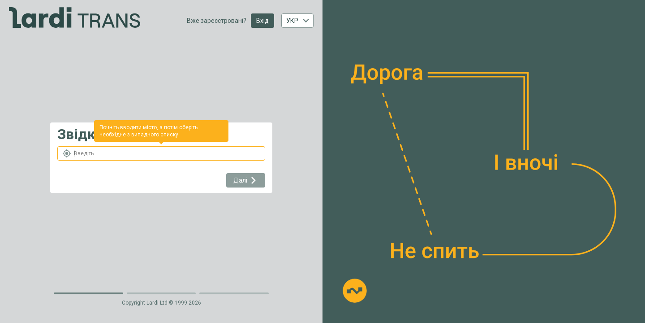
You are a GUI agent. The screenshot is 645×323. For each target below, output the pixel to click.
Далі (245, 180)
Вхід (262, 20)
